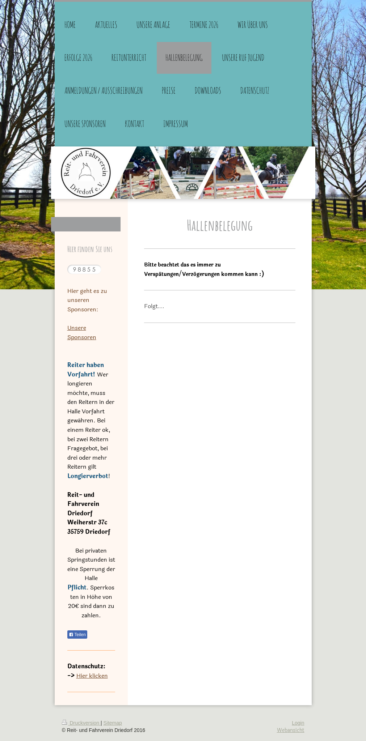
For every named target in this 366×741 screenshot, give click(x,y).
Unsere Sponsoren (81, 332)
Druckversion (81, 723)
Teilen (77, 634)
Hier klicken (92, 675)
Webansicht (290, 730)
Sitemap (113, 723)
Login (298, 723)
